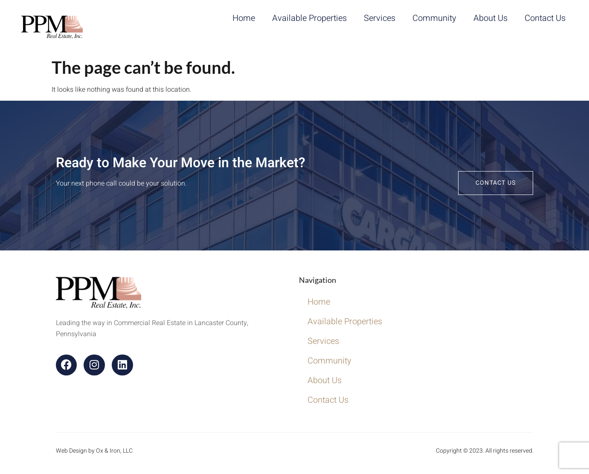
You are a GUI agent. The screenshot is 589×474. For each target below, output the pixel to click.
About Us (490, 18)
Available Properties (309, 18)
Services (379, 18)
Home (243, 18)
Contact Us (545, 18)
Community (434, 18)
